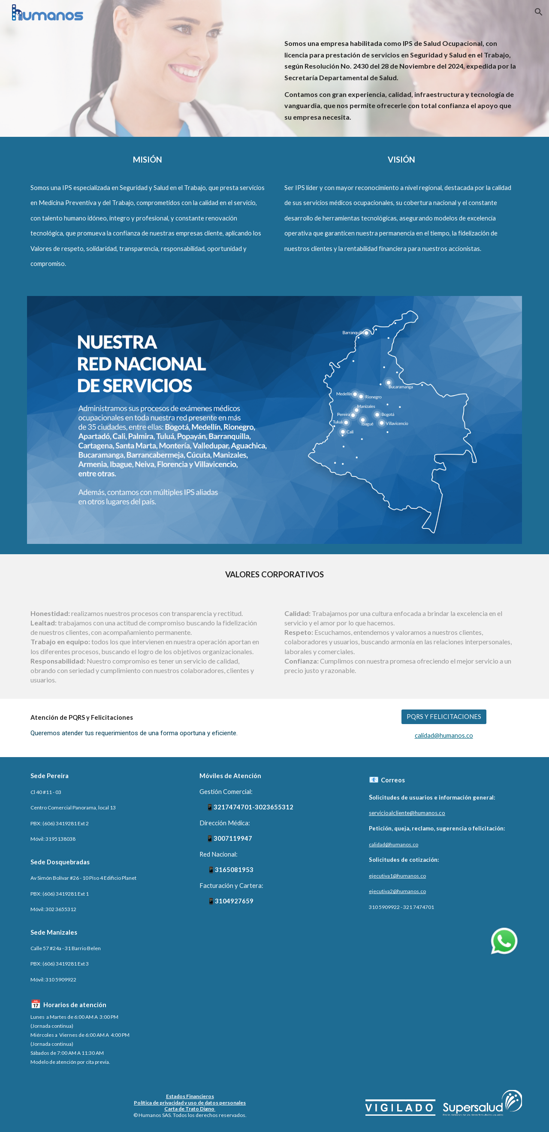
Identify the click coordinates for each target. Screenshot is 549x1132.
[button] (538, 12)
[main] (401, 80)
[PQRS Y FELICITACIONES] (443, 716)
